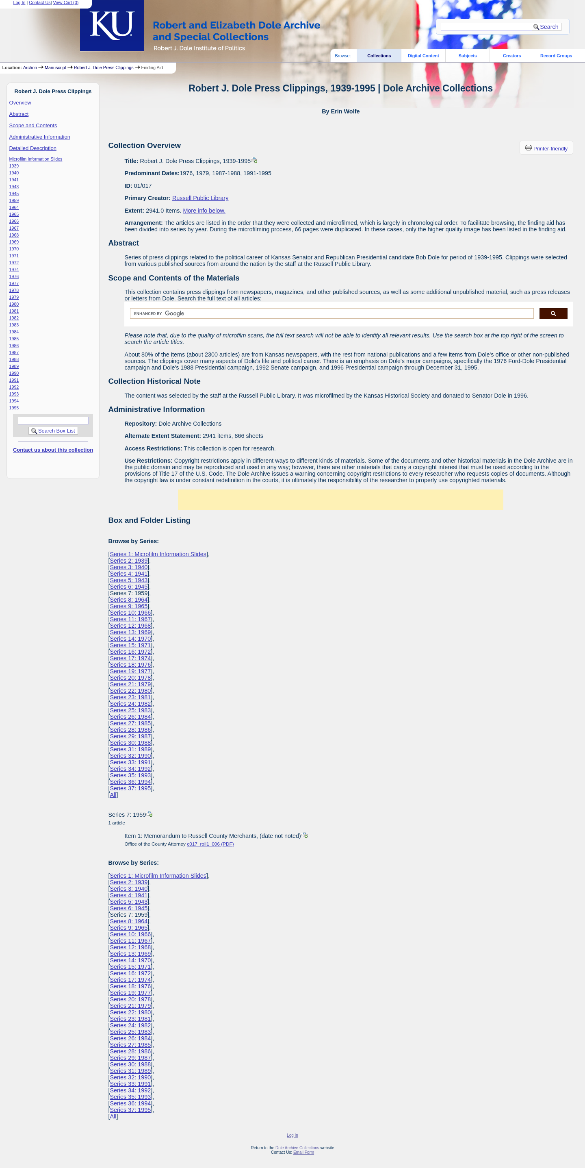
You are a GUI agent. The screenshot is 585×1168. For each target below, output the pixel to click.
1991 (14, 380)
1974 (14, 269)
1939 (14, 165)
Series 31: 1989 (130, 749)
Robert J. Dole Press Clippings (104, 67)
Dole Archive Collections (297, 1148)
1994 (14, 400)
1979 (14, 297)
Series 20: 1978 (130, 677)
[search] (331, 314)
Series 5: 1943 (128, 580)
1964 (14, 207)
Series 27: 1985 (130, 723)
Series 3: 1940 (128, 567)
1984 (14, 331)
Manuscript (55, 67)
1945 (14, 193)
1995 (14, 407)
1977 (14, 283)
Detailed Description (32, 148)
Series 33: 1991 (130, 762)
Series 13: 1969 (130, 632)
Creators (512, 55)
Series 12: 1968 (130, 625)
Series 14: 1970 (130, 638)
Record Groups (556, 55)
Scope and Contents (33, 125)
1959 (14, 200)
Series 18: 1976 (130, 664)
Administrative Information (39, 137)
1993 (14, 394)
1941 (14, 179)
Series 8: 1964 (128, 599)
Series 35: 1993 (130, 775)
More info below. (204, 210)
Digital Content (423, 55)
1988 (14, 359)
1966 (14, 221)
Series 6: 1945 (128, 586)
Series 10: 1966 (130, 612)
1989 (14, 366)
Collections (379, 55)
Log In (292, 1135)
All (113, 795)
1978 (14, 290)
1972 (14, 262)
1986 (14, 345)
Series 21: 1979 (130, 684)
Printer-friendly (550, 149)
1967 (14, 228)
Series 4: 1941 (128, 573)
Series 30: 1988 (130, 743)
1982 (14, 317)
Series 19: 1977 (130, 671)
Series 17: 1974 (130, 658)
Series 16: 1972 (130, 651)
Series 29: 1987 (130, 736)
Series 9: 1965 (128, 606)
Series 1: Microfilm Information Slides (158, 554)
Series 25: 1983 (130, 710)
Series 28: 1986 (130, 729)
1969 (14, 241)
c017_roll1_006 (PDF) (210, 844)
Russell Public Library (200, 198)
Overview (20, 103)
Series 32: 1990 (130, 756)
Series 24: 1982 (130, 703)
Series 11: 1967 (130, 619)
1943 (14, 186)
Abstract (19, 114)
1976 (14, 276)
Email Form (303, 1152)
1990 (14, 373)
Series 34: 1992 (130, 769)
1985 (14, 338)
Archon (30, 67)
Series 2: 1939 (128, 560)
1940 (14, 172)
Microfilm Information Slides (36, 159)
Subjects (468, 55)
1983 (14, 324)
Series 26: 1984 (130, 716)
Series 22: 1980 (130, 690)
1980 (14, 304)
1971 (14, 255)
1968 (14, 235)
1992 (14, 387)
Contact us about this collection (53, 450)
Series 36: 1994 (130, 782)
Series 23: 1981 (130, 697)
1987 (14, 352)
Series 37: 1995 (130, 788)
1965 (14, 214)
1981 (14, 311)
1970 (14, 248)
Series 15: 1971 (130, 645)
